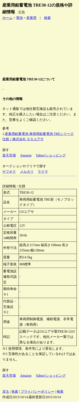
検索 (47, 18)
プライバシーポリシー (37, 391)
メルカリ (26, 171)
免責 (14, 391)
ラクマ (43, 171)
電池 (19, 18)
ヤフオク (9, 171)
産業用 (31, 18)
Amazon (25, 155)
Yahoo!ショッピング (51, 155)
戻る (5, 391)
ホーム (7, 18)
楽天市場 (9, 155)
